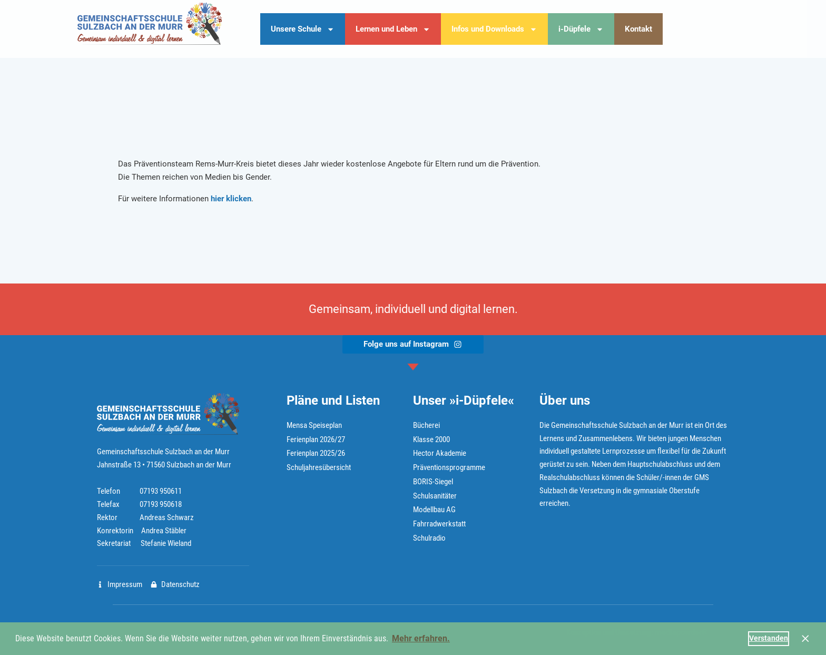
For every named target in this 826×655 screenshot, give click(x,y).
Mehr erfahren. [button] (421, 638)
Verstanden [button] (768, 638)
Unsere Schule (303, 29)
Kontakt (638, 29)
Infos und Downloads (494, 29)
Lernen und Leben (393, 29)
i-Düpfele (581, 29)
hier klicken (231, 198)
